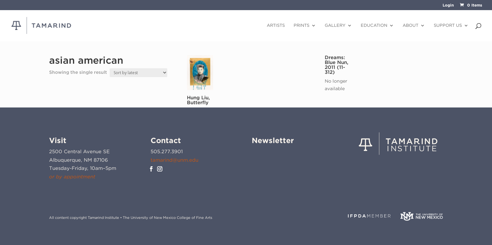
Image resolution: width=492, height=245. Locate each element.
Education (374, 25)
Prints (301, 25)
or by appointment (72, 177)
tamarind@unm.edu (174, 160)
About (410, 25)
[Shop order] (138, 72)
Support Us (448, 25)
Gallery (335, 25)
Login (448, 5)
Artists (276, 25)
